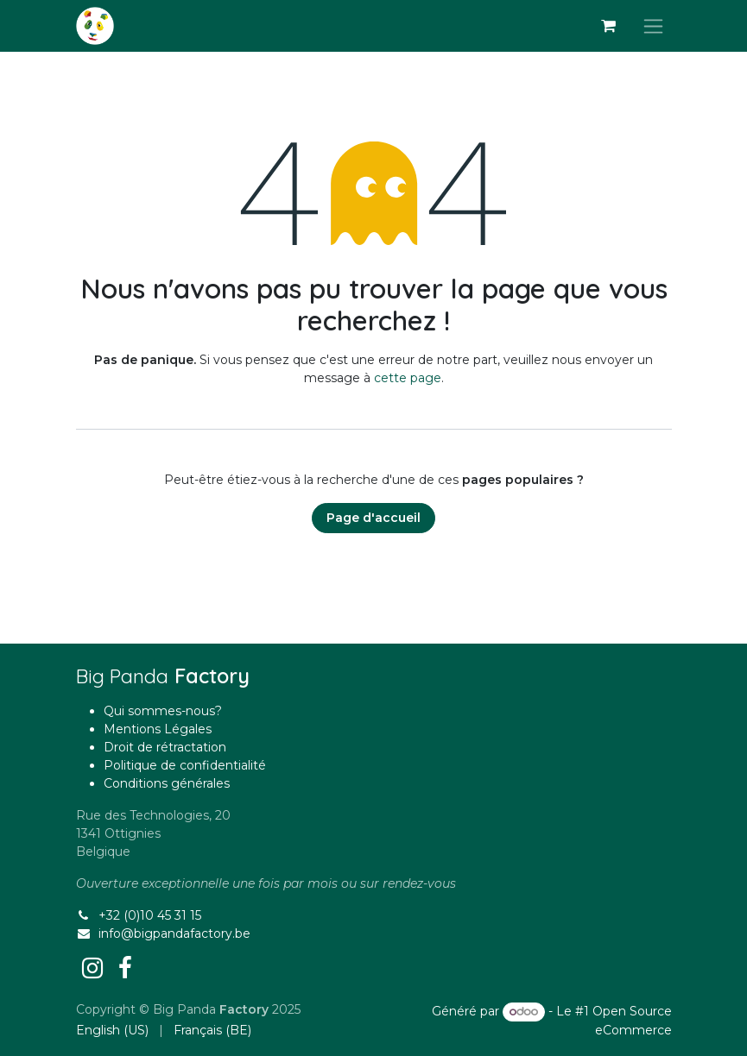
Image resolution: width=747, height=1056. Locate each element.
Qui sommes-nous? (163, 711)
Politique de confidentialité (185, 765)
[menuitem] (112, 1030)
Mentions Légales (158, 729)
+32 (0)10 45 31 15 (149, 915)
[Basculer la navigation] (653, 26)
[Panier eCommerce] (609, 26)
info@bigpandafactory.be (174, 933)
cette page (407, 378)
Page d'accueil (373, 517)
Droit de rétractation (165, 747)
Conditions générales (167, 783)
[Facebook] (125, 968)
